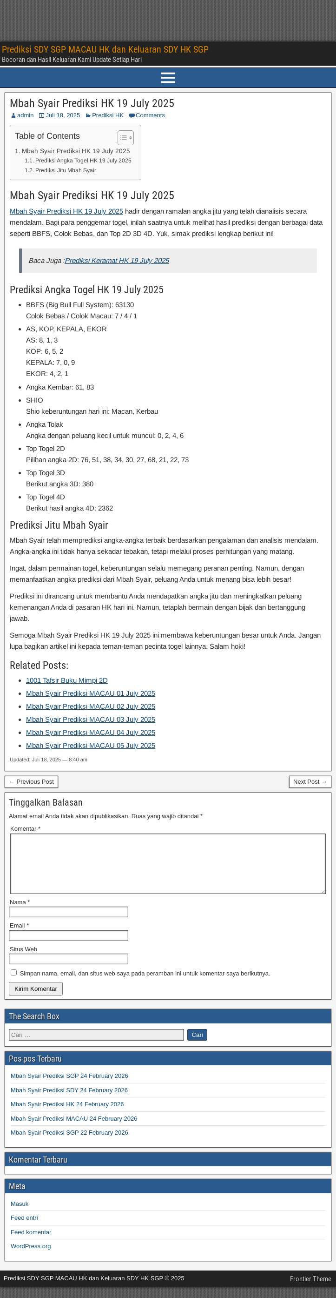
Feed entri (24, 1228)
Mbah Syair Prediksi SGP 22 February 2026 (69, 1143)
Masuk (19, 1214)
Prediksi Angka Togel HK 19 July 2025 (83, 160)
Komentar (25, 828)
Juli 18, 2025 (63, 115)
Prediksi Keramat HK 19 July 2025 (117, 260)
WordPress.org (31, 1257)
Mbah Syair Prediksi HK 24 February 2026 (67, 1115)
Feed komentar (31, 1243)
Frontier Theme (310, 1290)
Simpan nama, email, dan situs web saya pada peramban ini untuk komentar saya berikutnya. (145, 984)
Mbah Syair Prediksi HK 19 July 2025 (92, 103)
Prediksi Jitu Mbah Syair (65, 170)
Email (19, 936)
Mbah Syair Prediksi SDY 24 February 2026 (69, 1101)
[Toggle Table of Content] (121, 138)
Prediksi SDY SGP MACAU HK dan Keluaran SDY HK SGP (105, 49)
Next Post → (310, 781)
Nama (20, 913)
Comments (150, 115)
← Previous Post (31, 781)
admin (25, 115)
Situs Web (23, 960)
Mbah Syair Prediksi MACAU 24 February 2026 (74, 1129)
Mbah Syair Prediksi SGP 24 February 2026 (69, 1086)
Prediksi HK (108, 115)
